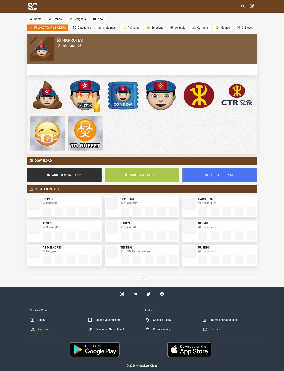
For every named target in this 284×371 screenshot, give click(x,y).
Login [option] (37, 319)
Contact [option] (211, 329)
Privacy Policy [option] (157, 329)
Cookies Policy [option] (158, 319)
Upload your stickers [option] (104, 319)
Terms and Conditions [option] (220, 319)
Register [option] (39, 329)
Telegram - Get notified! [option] (106, 329)
